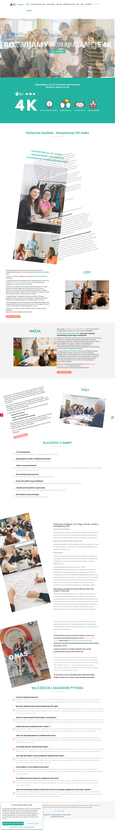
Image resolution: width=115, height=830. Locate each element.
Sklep (82, 4)
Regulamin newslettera (57, 816)
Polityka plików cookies (16, 827)
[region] (57, 48)
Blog (77, 4)
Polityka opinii (67, 814)
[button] (2, 48)
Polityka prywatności (28, 827)
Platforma (96, 4)
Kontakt (29, 10)
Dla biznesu (88, 4)
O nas (27, 4)
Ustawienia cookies (33, 823)
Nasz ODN (59, 4)
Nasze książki (51, 4)
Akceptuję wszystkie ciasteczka (13, 823)
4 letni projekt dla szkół (38, 4)
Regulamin (47, 814)
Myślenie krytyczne (69, 4)
